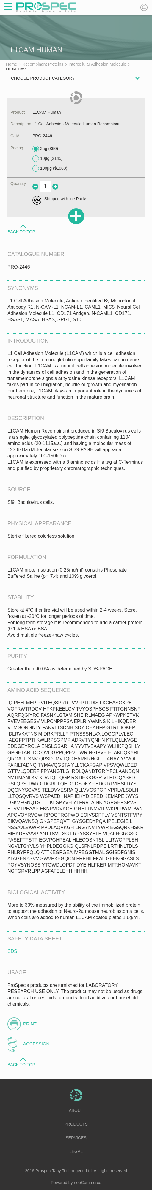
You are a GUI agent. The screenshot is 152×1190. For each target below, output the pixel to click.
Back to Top (21, 231)
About (76, 1110)
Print (30, 1023)
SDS (12, 951)
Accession (36, 1043)
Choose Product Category (43, 78)
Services (76, 1137)
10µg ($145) (47, 158)
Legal (76, 1151)
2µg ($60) (45, 149)
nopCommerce (87, 1182)
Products (76, 1124)
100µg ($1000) (49, 168)
